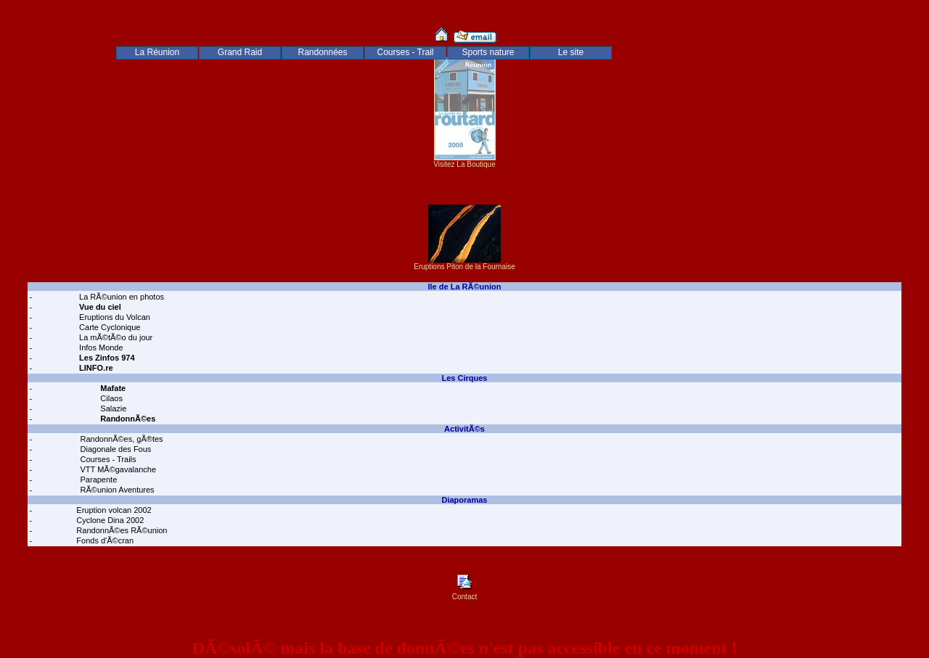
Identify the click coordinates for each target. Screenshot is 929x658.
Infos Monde (100, 347)
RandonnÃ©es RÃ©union (120, 530)
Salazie (112, 408)
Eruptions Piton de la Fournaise (464, 263)
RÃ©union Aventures (116, 489)
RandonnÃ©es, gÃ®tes (120, 439)
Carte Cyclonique (108, 327)
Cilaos (110, 398)
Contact (464, 593)
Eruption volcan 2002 (112, 510)
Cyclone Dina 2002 (109, 520)
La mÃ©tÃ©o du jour (114, 337)
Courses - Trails (107, 459)
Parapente (97, 479)
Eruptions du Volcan (113, 317)
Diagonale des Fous (114, 449)
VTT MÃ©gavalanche (117, 469)
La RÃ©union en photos (120, 296)
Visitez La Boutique (465, 161)
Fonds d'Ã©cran (104, 540)
